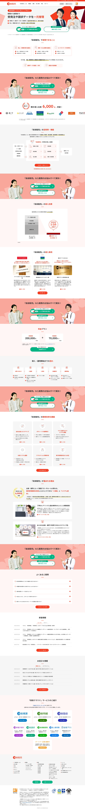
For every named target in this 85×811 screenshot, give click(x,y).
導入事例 (38, 3)
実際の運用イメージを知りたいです (43, 591)
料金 (42, 3)
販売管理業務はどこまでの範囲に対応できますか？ (43, 581)
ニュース (63, 762)
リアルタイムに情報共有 (53, 771)
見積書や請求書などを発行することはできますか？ (43, 586)
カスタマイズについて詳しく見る (44, 537)
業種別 (29, 3)
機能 (33, 3)
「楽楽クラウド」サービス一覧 (66, 768)
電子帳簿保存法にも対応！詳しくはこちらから (42, 169)
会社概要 (63, 766)
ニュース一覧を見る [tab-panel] (42, 650)
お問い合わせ (75, 0)
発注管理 (39, 770)
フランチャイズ (28, 768)
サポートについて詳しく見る (43, 514)
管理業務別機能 (41, 764)
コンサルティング (28, 767)
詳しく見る (23, 289)
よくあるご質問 (63, 0)
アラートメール (51, 775)
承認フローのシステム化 (53, 774)
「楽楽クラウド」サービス (39, 705)
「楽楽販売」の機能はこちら (42, 165)
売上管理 (39, 767)
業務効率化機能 (52, 764)
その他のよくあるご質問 (42, 607)
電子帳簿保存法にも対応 (53, 772)
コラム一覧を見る (42, 689)
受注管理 (39, 768)
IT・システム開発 (28, 764)
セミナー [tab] (45, 622)
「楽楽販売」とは (23, 3)
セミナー (58, 0)
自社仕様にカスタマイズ (53, 767)
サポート (46, 3)
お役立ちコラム (69, 0)
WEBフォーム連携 (52, 777)
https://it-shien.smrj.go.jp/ (27, 802)
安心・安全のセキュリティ (53, 778)
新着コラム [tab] (38, 666)
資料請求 (62, 4)
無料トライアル (69, 4)
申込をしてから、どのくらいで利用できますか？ (43, 596)
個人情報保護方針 (64, 772)
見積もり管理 (40, 765)
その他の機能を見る (42, 470)
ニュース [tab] (39, 622)
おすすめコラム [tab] (46, 666)
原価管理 (39, 772)
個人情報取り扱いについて (66, 770)
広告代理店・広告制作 (29, 765)
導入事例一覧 (42, 293)
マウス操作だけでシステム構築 (54, 770)
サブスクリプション (29, 769)
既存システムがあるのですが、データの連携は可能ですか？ (43, 601)
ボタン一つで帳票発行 (52, 768)
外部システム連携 (52, 765)
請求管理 (39, 771)
